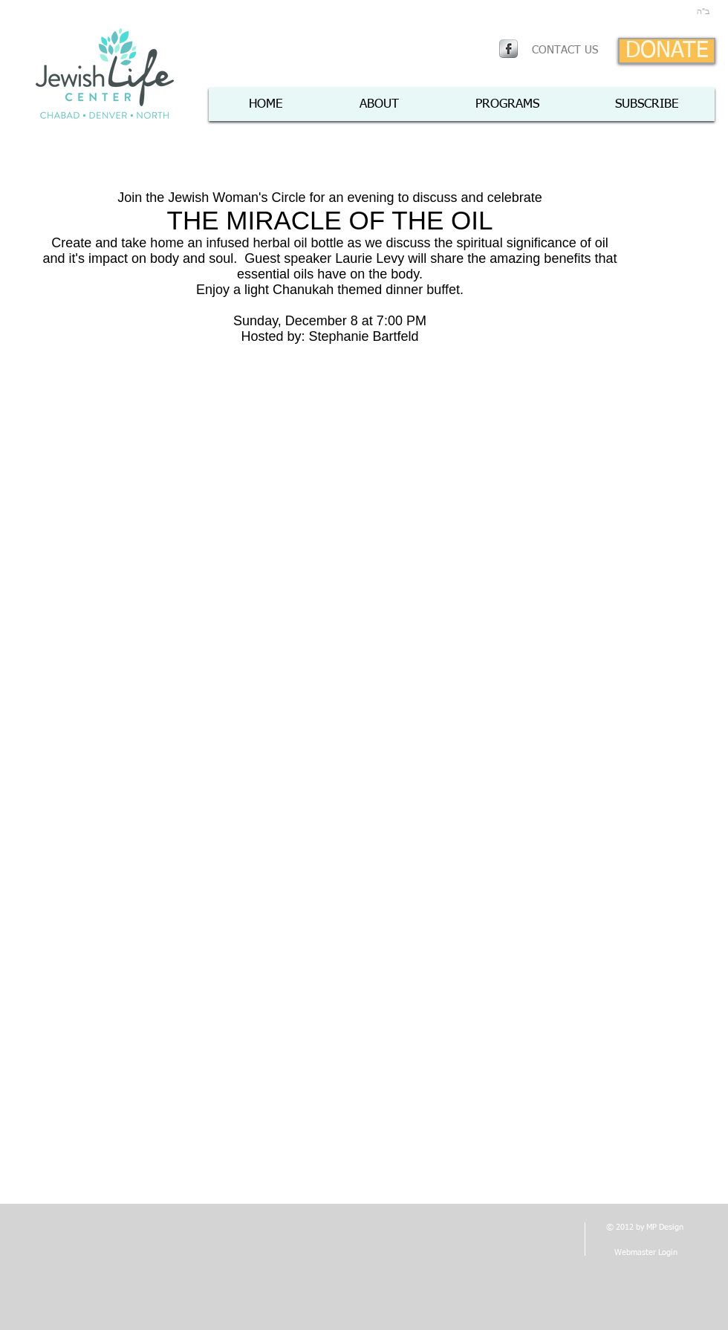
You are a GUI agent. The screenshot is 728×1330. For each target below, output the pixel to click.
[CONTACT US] (565, 50)
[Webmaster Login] (645, 1253)
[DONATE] (666, 51)
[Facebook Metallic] (508, 48)
